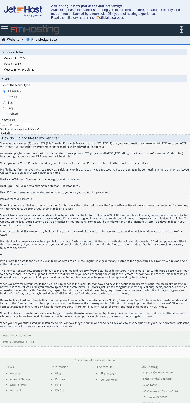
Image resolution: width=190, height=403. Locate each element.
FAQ (10, 108)
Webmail (15, 390)
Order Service (18, 384)
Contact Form (109, 379)
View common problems (19, 69)
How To (12, 97)
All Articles (14, 91)
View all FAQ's (12, 64)
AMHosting (150, 367)
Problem (13, 113)
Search (5, 132)
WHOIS (59, 390)
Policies (60, 379)
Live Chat (108, 374)
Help (58, 384)
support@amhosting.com (159, 372)
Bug (10, 102)
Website (10, 40)
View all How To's (14, 58)
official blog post (109, 18)
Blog (58, 373)
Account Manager (21, 379)
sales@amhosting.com (157, 378)
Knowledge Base (41, 40)
